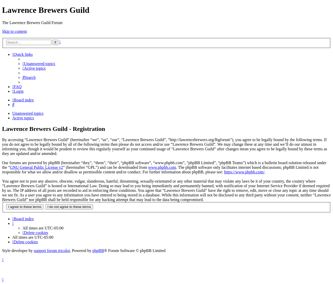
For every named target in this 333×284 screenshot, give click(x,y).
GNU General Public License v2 (36, 167)
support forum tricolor (52, 250)
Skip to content (14, 31)
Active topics (23, 118)
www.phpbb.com (162, 167)
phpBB (98, 250)
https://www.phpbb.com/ (244, 172)
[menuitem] (38, 63)
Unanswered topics (27, 113)
